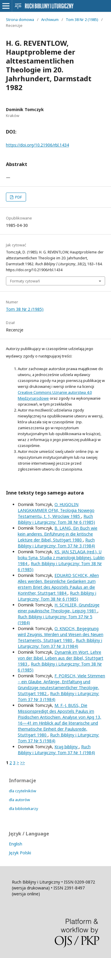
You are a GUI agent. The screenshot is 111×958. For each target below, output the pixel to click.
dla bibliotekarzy (23, 808)
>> (22, 762)
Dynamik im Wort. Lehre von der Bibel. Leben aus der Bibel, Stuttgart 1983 (60, 658)
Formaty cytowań (25, 281)
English (15, 844)
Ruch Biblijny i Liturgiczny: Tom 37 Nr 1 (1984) (56, 749)
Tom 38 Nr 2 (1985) (82, 19)
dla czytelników (22, 790)
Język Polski (20, 852)
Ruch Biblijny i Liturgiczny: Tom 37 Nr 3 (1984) (56, 543)
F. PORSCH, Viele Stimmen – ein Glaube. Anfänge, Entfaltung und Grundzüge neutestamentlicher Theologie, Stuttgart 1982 (61, 684)
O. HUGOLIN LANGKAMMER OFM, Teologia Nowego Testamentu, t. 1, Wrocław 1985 (56, 510)
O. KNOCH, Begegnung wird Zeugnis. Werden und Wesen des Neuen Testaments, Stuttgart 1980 (60, 634)
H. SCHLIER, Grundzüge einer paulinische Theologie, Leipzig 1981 (58, 608)
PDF (18, 197)
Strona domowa (20, 19)
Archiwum (50, 19)
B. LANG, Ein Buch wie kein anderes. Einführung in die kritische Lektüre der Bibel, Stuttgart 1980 (57, 534)
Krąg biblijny (66, 746)
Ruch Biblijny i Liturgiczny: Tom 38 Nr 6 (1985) (56, 519)
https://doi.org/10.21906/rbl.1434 (37, 145)
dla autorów (19, 799)
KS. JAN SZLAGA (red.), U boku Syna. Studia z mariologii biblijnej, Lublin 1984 (61, 557)
